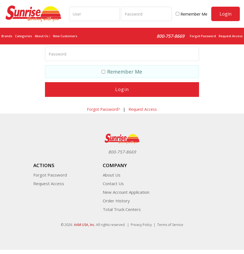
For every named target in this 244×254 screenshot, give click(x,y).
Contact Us (113, 183)
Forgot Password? (103, 109)
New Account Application (126, 192)
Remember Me (191, 14)
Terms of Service (170, 224)
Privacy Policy (141, 224)
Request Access (231, 36)
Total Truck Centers (122, 209)
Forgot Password (203, 36)
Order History (116, 200)
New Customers (65, 36)
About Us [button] (42, 36)
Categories (23, 36)
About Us (111, 175)
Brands (6, 36)
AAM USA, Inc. (84, 224)
